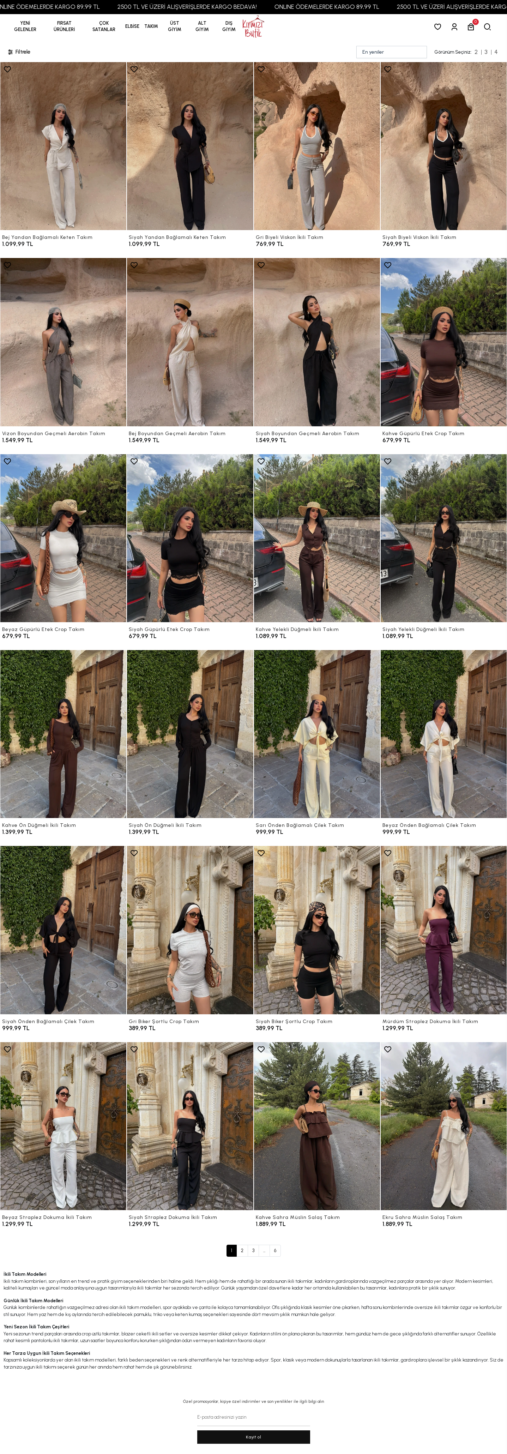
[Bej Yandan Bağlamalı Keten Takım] (63, 146)
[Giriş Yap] (455, 26)
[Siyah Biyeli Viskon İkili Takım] (444, 146)
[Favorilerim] (439, 26)
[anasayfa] (253, 26)
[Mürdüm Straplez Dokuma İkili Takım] (444, 930)
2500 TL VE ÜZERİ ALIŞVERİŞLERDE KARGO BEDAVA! (208, 6)
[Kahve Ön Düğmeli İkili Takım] (63, 734)
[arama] (488, 26)
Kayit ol (253, 1437)
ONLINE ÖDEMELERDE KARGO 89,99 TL (68, 6)
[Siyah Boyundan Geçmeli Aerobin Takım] (317, 342)
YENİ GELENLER (25, 26)
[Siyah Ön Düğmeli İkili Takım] (190, 734)
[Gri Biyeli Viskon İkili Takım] (317, 146)
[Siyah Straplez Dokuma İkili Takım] (190, 1126)
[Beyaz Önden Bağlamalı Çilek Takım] (444, 734)
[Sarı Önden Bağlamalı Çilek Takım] (317, 734)
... (264, 1250)
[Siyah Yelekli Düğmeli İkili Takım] (444, 538)
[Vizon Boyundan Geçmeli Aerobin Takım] (63, 342)
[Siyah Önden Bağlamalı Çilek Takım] (63, 930)
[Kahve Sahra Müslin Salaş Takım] (317, 1126)
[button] (64, 26)
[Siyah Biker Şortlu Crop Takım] (317, 930)
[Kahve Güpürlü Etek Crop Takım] (444, 342)
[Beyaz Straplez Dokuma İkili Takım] (63, 1126)
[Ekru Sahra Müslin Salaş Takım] (444, 1126)
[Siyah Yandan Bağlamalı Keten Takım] (190, 146)
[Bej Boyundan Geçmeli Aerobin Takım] (190, 342)
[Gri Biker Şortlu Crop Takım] (190, 930)
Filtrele (18, 52)
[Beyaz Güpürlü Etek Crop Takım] (63, 538)
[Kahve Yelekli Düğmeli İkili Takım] (317, 538)
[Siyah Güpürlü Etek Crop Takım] (190, 538)
